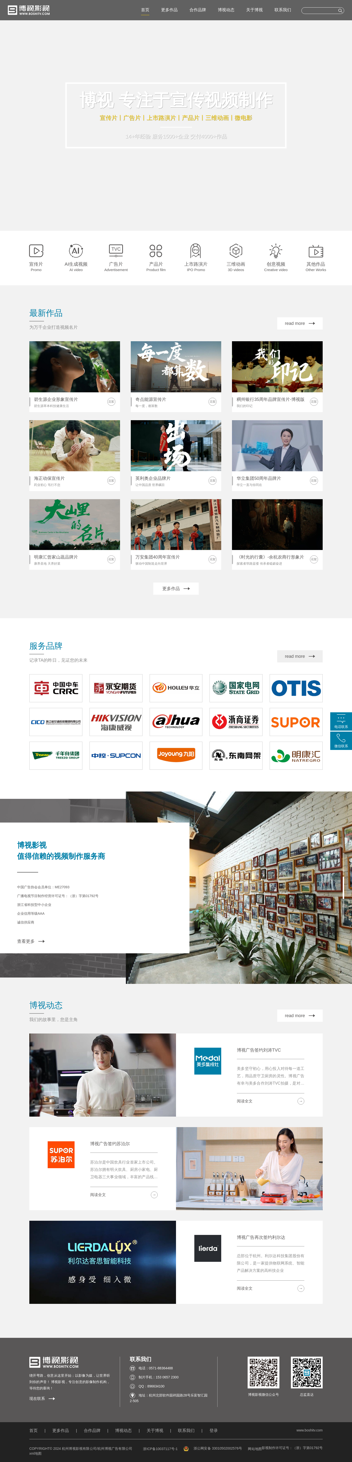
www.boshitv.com (310, 1430)
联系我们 (283, 10)
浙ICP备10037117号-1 (160, 1449)
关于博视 (254, 10)
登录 (213, 1430)
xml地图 (35, 1453)
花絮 (111, 401)
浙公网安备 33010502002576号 (213, 1448)
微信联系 (341, 746)
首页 (145, 10)
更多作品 (169, 10)
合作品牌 (197, 10)
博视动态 (226, 10)
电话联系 (341, 727)
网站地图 (255, 1449)
